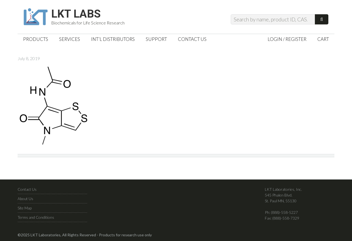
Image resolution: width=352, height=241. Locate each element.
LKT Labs (76, 14)
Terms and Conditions (36, 217)
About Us (25, 198)
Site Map (25, 208)
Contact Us (27, 189)
